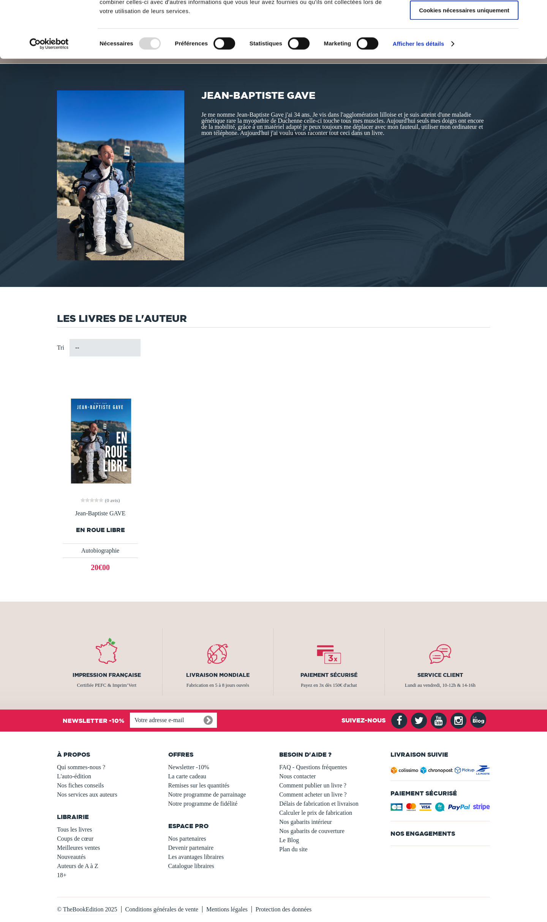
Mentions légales (227, 909)
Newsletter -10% (188, 767)
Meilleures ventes (78, 847)
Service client (440, 675)
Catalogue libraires (191, 866)
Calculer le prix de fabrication (315, 813)
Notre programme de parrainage (207, 794)
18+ (61, 875)
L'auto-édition (74, 776)
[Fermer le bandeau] (535, 11)
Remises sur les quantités (198, 785)
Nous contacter (297, 776)
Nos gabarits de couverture (312, 831)
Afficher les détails (418, 96)
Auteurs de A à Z (77, 866)
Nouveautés (71, 857)
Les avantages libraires (196, 857)
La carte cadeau (187, 776)
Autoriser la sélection (464, 41)
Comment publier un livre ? (312, 785)
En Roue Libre (100, 530)
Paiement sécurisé (328, 675)
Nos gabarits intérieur (305, 822)
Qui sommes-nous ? (81, 767)
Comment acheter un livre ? (313, 794)
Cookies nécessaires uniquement (464, 63)
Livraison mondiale (218, 675)
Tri (60, 347)
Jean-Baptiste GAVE (100, 513)
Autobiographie (100, 550)
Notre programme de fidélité (203, 803)
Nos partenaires (187, 838)
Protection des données (284, 909)
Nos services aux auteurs (87, 794)
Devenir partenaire (190, 847)
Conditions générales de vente (161, 909)
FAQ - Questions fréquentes (313, 767)
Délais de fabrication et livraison (319, 803)
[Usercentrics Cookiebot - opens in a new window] (49, 97)
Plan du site (293, 849)
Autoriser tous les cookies (464, 19)
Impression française (107, 675)
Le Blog (289, 840)
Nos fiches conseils (80, 785)
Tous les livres (74, 829)
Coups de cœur (75, 838)
